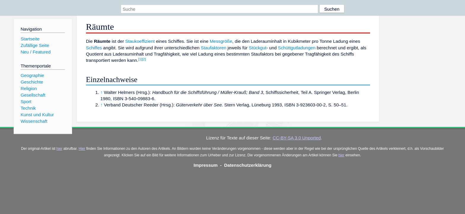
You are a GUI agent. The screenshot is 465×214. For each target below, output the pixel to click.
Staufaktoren (213, 47)
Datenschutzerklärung (248, 165)
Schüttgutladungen (297, 47)
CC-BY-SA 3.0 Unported (297, 137)
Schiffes (94, 47)
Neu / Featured (35, 51)
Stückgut (257, 47)
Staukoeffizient (140, 41)
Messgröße (221, 41)
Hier (82, 149)
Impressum (206, 165)
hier (59, 149)
